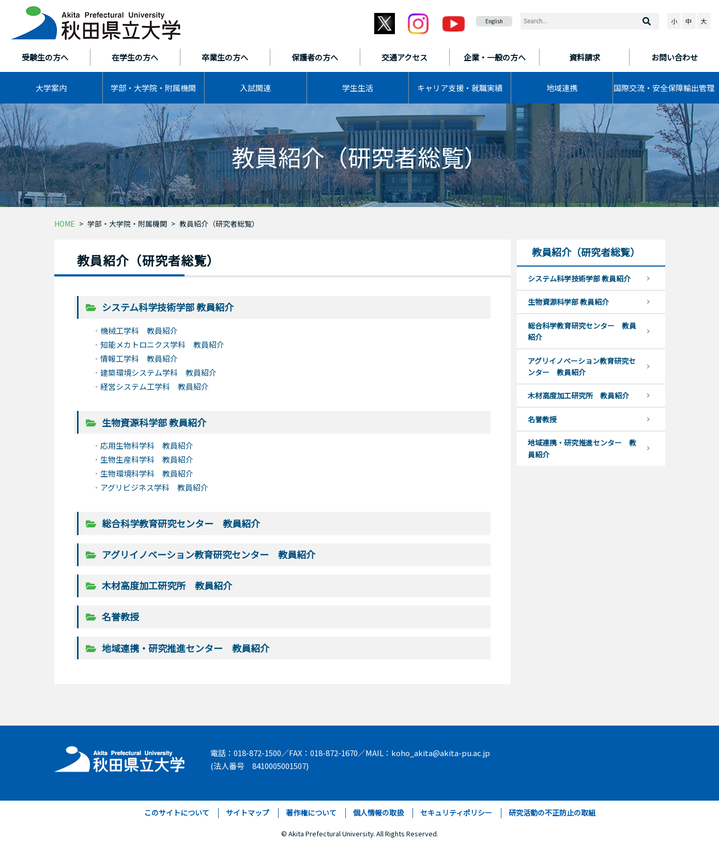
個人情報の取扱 (378, 812)
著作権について (311, 812)
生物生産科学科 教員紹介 (146, 459)
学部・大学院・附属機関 (153, 87)
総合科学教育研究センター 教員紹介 (181, 523)
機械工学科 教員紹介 (139, 330)
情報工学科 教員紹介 (139, 358)
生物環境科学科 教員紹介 (146, 473)
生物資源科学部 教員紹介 (154, 422)
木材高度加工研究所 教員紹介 (167, 585)
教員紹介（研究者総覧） (219, 223)
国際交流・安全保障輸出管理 (664, 87)
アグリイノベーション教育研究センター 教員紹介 (208, 554)
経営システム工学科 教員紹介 (154, 386)
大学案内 (51, 87)
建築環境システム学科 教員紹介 (158, 372)
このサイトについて (176, 812)
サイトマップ (247, 812)
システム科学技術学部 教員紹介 (168, 307)
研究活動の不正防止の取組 (552, 812)
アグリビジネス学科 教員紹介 (154, 487)
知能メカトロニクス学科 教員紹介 (162, 344)
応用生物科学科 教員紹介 (146, 445)
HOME (64, 223)
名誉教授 (120, 616)
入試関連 (255, 87)
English (494, 21)
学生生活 (357, 87)
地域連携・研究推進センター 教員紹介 (185, 648)
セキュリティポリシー (456, 812)
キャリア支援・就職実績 (459, 87)
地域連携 (561, 87)
